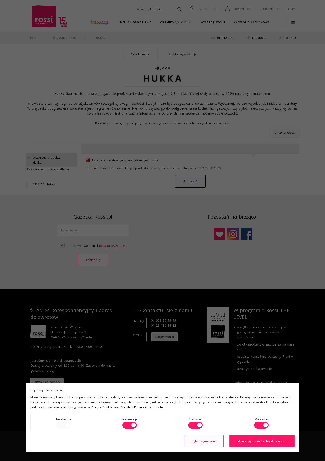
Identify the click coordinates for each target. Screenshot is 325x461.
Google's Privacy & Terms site (142, 407)
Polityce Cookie (101, 407)
